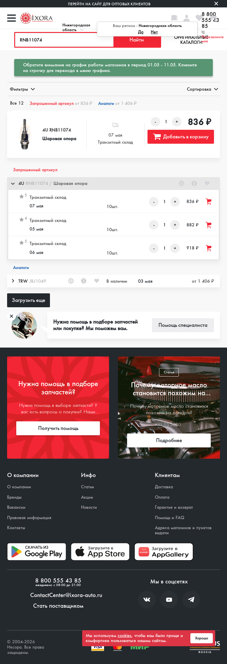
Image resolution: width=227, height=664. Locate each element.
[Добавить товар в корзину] (209, 202)
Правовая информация (29, 517)
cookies (125, 636)
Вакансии (16, 507)
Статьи (87, 486)
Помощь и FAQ (169, 517)
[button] (113, 183)
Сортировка (202, 89)
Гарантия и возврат (174, 507)
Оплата (162, 497)
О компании (19, 486)
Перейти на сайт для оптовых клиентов (109, 4)
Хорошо (201, 638)
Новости (89, 507)
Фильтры (22, 89)
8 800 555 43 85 (58, 580)
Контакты (16, 527)
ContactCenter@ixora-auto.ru (66, 595)
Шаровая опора (59, 138)
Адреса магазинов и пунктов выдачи (183, 530)
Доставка (164, 486)
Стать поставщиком (58, 606)
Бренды (14, 497)
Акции (87, 497)
